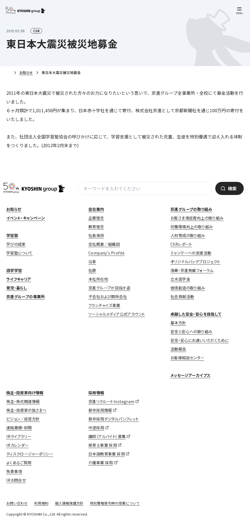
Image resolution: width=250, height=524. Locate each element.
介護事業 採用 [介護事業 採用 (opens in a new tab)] (100, 462)
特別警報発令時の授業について (115, 503)
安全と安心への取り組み (191, 331)
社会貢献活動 (182, 296)
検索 (232, 188)
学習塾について (19, 253)
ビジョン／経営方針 (23, 419)
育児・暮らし (16, 288)
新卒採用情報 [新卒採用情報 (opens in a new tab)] (100, 410)
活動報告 (178, 349)
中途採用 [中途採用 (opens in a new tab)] (96, 427)
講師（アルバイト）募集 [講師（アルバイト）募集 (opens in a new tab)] (107, 436)
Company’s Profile (106, 253)
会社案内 (96, 209)
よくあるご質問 (18, 462)
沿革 (92, 261)
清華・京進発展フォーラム (192, 270)
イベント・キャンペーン (25, 218)
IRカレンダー (17, 445)
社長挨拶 (96, 235)
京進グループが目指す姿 (109, 288)
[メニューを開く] (239, 10)
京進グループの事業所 (25, 296)
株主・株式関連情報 (23, 401)
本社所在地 (98, 279)
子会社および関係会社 (107, 296)
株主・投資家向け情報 (24, 392)
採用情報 (96, 392)
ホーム (8, 73)
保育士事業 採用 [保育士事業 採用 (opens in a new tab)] (102, 445)
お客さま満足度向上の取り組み (197, 218)
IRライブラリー (18, 436)
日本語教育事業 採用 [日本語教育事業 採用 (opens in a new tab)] (106, 454)
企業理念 (96, 218)
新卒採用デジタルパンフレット (113, 419)
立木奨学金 (180, 279)
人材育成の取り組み (187, 235)
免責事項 (14, 471)
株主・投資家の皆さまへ (26, 410)
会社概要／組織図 (104, 244)
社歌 (92, 270)
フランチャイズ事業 (104, 305)
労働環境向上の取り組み (191, 226)
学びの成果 (16, 244)
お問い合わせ (17, 503)
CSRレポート (181, 244)
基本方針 (178, 322)
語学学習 (14, 270)
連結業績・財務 (19, 427)
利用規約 (41, 503)
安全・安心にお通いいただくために (199, 340)
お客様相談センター (187, 357)
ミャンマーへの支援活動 (190, 253)
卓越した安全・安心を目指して (196, 314)
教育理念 (96, 226)
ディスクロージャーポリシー (29, 454)
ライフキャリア (18, 279)
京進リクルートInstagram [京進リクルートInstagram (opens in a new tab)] (111, 401)
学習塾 (12, 235)
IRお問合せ (16, 480)
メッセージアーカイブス (190, 375)
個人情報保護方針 (69, 503)
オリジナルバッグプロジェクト (195, 261)
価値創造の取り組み (187, 288)
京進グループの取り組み (191, 209)
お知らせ (26, 72)
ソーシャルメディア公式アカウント (116, 314)
